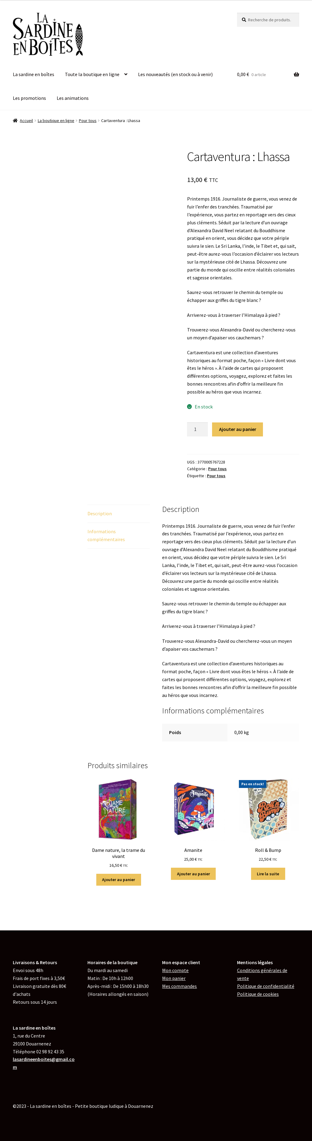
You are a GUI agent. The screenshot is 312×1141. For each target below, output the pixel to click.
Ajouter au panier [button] (118, 879)
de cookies (258, 994)
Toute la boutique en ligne (92, 74)
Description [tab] (99, 513)
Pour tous (88, 120)
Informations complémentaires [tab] (106, 535)
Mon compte (175, 970)
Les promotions (29, 98)
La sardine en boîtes (33, 74)
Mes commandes (179, 986)
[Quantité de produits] (197, 429)
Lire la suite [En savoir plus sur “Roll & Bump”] (268, 874)
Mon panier (174, 978)
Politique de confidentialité (265, 986)
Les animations (73, 98)
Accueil (26, 120)
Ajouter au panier (237, 429)
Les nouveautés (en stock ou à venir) (175, 74)
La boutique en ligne (56, 120)
